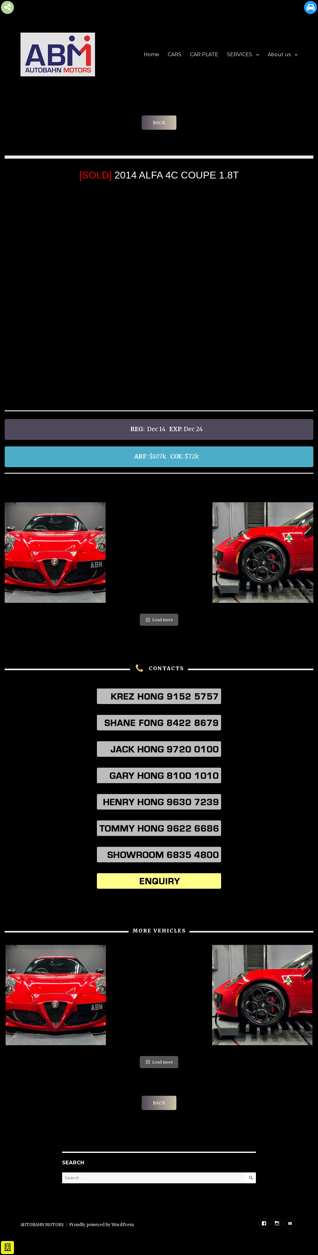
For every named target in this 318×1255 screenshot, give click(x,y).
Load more (159, 619)
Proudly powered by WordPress (101, 1224)
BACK (159, 122)
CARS (174, 54)
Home (151, 54)
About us (279, 54)
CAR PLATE (204, 54)
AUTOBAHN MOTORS (42, 1224)
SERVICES (239, 54)
